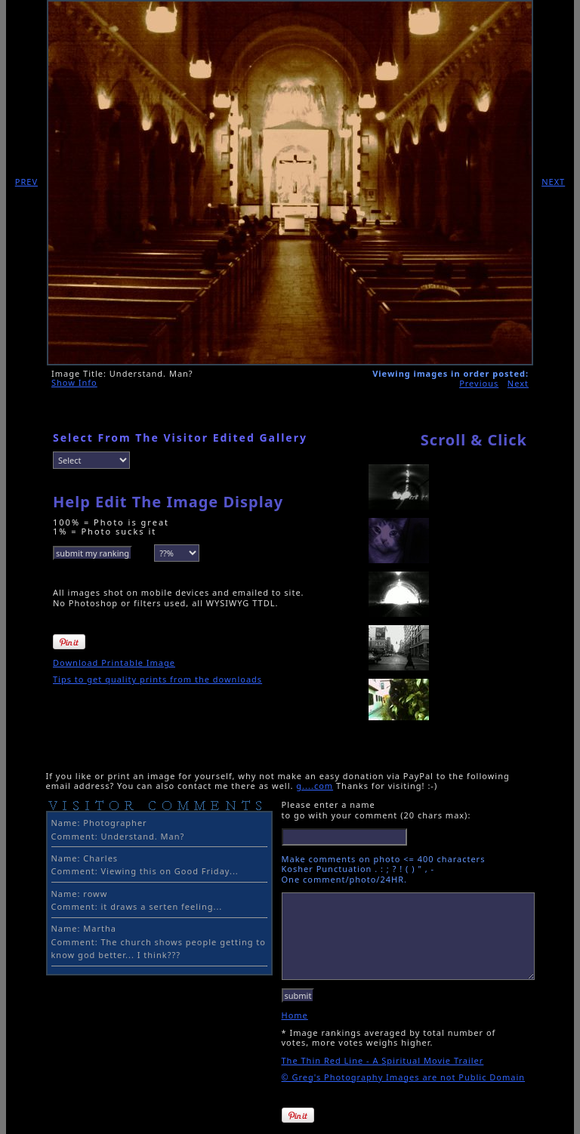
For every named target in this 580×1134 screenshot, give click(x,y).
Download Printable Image (114, 662)
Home (295, 1015)
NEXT (553, 181)
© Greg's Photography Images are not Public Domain (404, 1077)
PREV (26, 181)
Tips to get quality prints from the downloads (157, 679)
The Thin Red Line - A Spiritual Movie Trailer (383, 1060)
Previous (478, 383)
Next (518, 383)
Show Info (74, 382)
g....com (314, 785)
